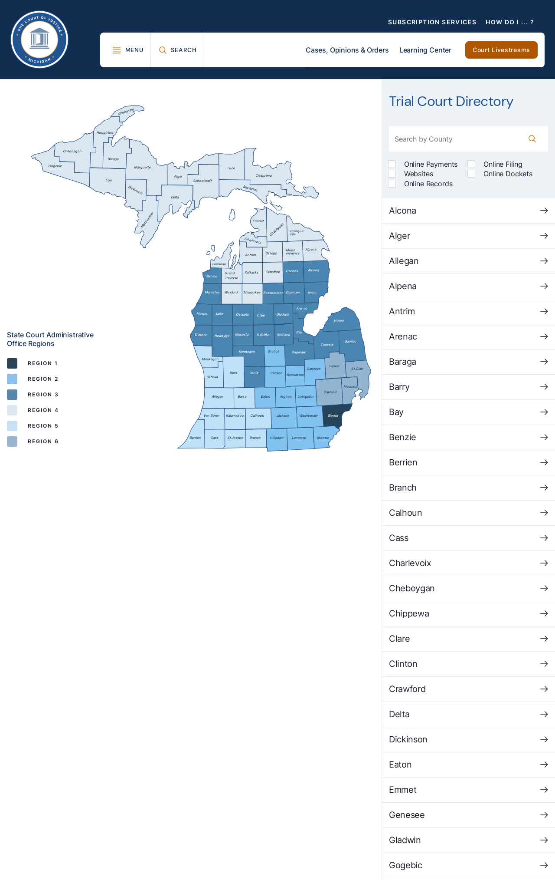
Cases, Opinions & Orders (347, 50)
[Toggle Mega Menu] (127, 50)
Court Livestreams (501, 49)
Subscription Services (432, 22)
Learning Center (425, 50)
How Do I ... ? (510, 22)
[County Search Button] (532, 139)
